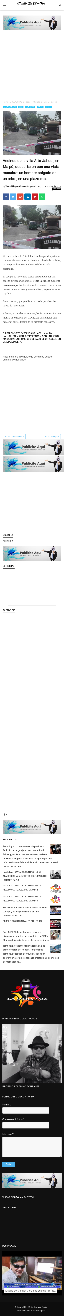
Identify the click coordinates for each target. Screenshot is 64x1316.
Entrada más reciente (14, 437)
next (6, 815)
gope (21, 107)
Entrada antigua (52, 437)
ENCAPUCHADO (10, 107)
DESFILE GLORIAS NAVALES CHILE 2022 (22, 921)
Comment (57, 189)
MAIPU (40, 107)
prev (4, 815)
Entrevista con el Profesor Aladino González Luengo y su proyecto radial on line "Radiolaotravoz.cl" (25, 911)
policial (48, 107)
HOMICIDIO (30, 107)
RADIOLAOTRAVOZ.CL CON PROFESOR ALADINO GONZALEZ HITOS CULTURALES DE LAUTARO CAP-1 (25, 876)
